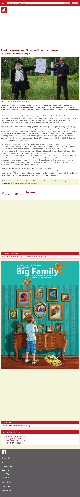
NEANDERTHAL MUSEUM (15, 443)
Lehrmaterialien (8, 466)
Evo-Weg (5, 474)
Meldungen (6, 486)
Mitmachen (6, 477)
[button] (5, 193)
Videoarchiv (6, 490)
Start (4, 462)
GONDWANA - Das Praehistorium (17, 441)
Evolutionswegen (42, 175)
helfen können (14, 257)
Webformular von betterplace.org (19, 426)
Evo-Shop (5, 470)
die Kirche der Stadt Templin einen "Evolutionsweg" (20, 133)
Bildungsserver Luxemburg (14, 439)
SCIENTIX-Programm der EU (15, 436)
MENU (2, 3)
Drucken (32, 192)
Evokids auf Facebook (40, 452)
